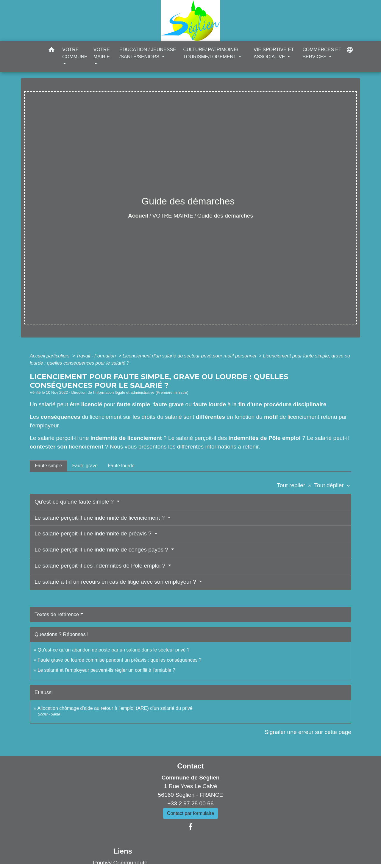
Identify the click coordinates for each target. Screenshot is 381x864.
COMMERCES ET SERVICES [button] (321, 53)
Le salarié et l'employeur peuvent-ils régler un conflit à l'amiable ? (106, 670)
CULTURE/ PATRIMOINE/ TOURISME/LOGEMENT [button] (210, 53)
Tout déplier (332, 485)
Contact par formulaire (190, 813)
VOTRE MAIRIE (172, 216)
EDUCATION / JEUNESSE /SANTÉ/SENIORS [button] (147, 53)
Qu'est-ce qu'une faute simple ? (75, 502)
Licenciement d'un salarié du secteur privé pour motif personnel (190, 355)
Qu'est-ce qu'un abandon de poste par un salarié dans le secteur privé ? (113, 649)
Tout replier (295, 485)
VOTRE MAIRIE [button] (101, 53)
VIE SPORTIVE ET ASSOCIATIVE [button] (274, 53)
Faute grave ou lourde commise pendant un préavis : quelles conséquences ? (120, 660)
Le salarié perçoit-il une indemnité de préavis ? (94, 533)
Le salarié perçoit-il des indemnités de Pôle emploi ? (101, 566)
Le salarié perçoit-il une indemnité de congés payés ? (102, 549)
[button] (51, 51)
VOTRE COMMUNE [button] (74, 53)
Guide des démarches (225, 216)
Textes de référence (57, 614)
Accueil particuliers (50, 355)
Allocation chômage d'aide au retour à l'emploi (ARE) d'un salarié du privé (114, 708)
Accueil (138, 216)
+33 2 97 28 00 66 (190, 803)
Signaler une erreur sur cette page (308, 732)
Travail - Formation (96, 355)
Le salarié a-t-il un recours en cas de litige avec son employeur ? (116, 582)
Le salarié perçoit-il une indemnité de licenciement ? (100, 518)
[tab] (48, 465)
